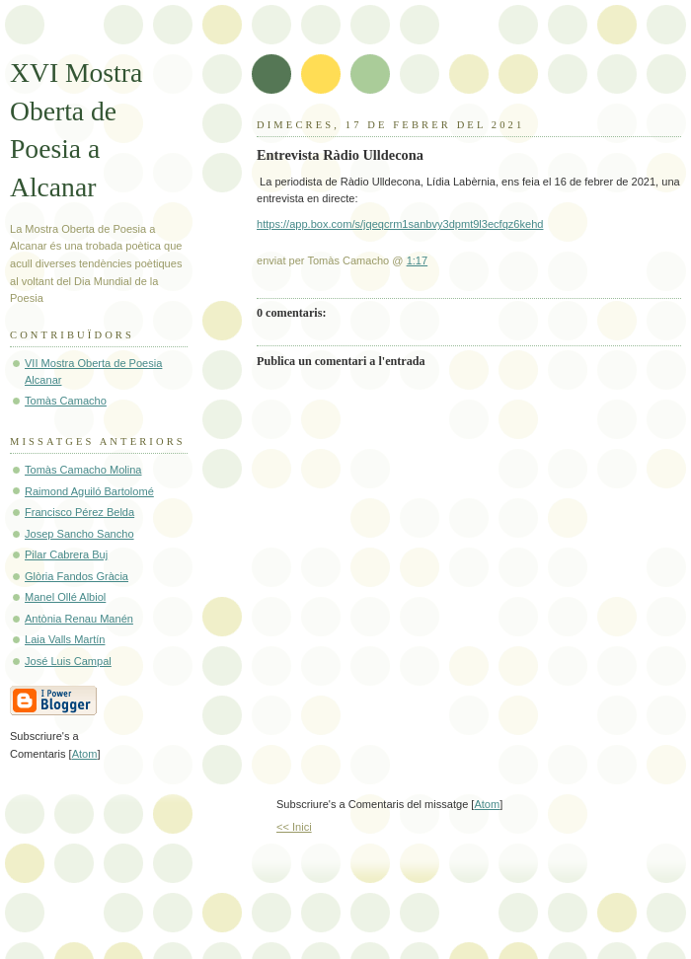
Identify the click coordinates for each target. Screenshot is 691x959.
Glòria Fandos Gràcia (76, 576)
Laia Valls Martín (65, 639)
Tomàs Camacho (66, 400)
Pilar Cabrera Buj (66, 554)
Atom (486, 804)
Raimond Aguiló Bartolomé (89, 491)
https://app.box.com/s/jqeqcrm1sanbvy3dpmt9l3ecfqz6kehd (400, 224)
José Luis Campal (68, 661)
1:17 (417, 260)
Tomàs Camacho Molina (83, 470)
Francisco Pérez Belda (79, 512)
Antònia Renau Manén (79, 619)
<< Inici (294, 827)
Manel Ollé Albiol (65, 597)
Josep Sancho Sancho (79, 534)
